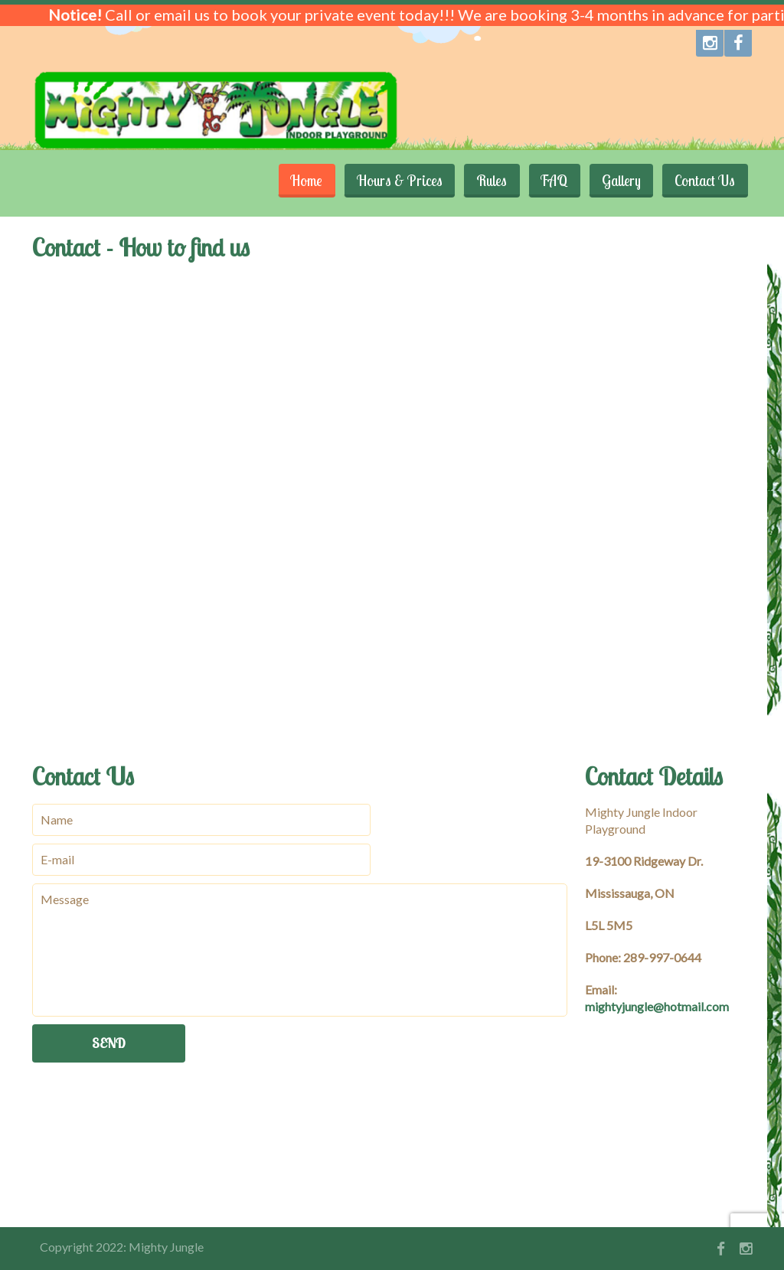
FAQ (550, 180)
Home (299, 180)
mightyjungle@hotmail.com (657, 1006)
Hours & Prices (393, 180)
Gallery (619, 180)
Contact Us (704, 180)
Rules (487, 180)
